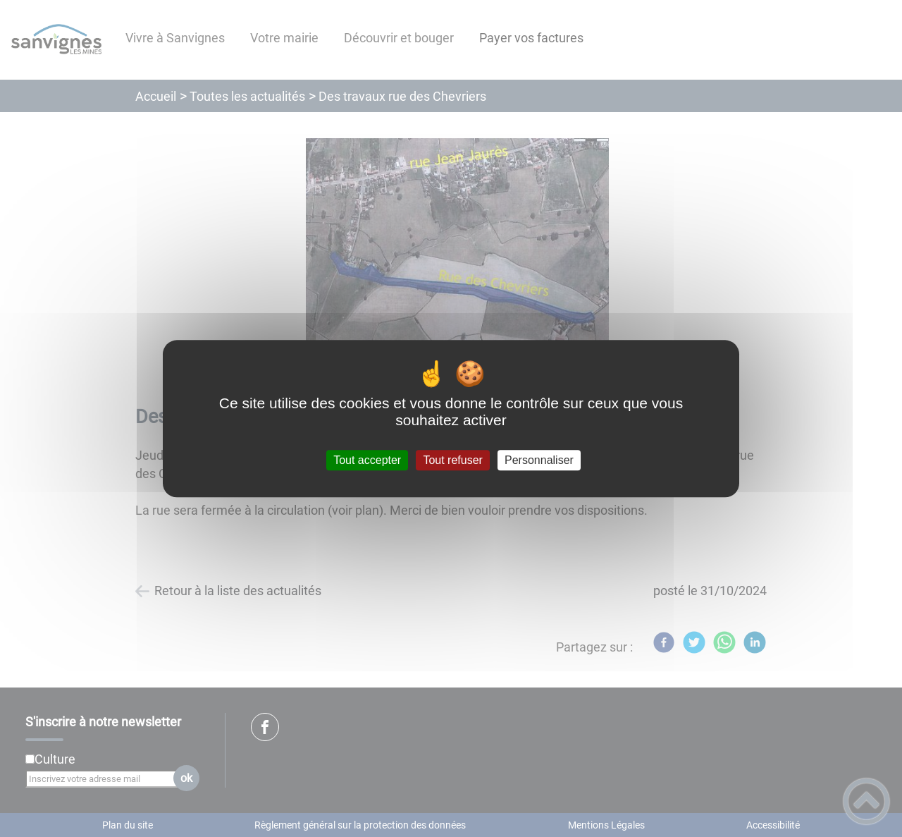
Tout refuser (452, 460)
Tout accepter (367, 460)
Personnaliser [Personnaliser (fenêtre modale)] (539, 460)
